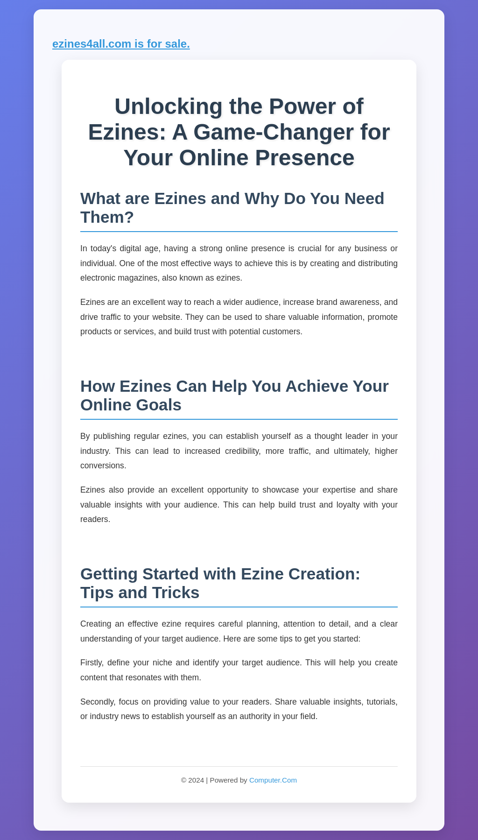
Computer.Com (273, 780)
